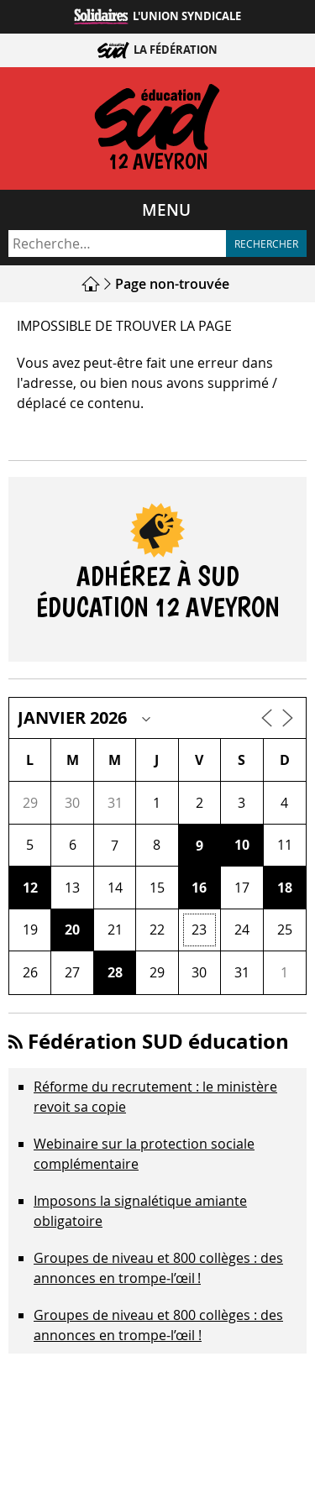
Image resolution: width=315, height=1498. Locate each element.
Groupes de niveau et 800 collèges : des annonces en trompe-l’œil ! (158, 1325)
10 (241, 844)
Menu (166, 210)
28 (115, 972)
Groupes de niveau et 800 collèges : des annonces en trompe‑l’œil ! (158, 1268)
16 (199, 887)
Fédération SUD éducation (158, 1041)
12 (30, 887)
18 (284, 887)
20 (72, 929)
